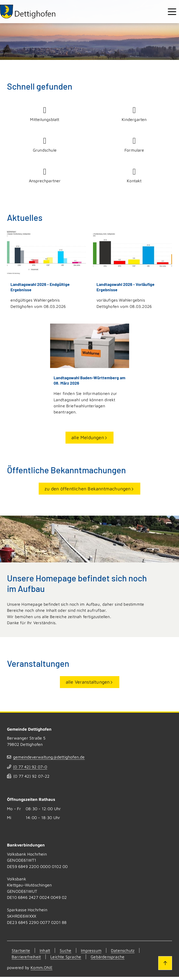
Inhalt (45, 950)
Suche (65, 950)
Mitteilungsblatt (45, 114)
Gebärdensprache (107, 957)
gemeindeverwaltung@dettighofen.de (49, 757)
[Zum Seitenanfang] (164, 962)
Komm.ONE (42, 968)
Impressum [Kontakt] (91, 950)
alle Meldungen (87, 438)
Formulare (134, 145)
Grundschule (45, 145)
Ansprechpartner (45, 175)
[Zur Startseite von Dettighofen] (28, 11)
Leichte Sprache (65, 957)
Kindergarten (134, 114)
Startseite (21, 950)
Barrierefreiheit (26, 957)
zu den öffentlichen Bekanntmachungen (88, 489)
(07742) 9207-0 (30, 767)
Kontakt (134, 175)
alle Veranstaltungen (88, 682)
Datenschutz (123, 950)
